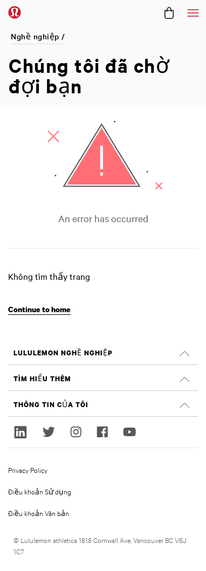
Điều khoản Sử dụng (39, 491)
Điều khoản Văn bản (38, 513)
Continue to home (39, 309)
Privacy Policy (27, 469)
